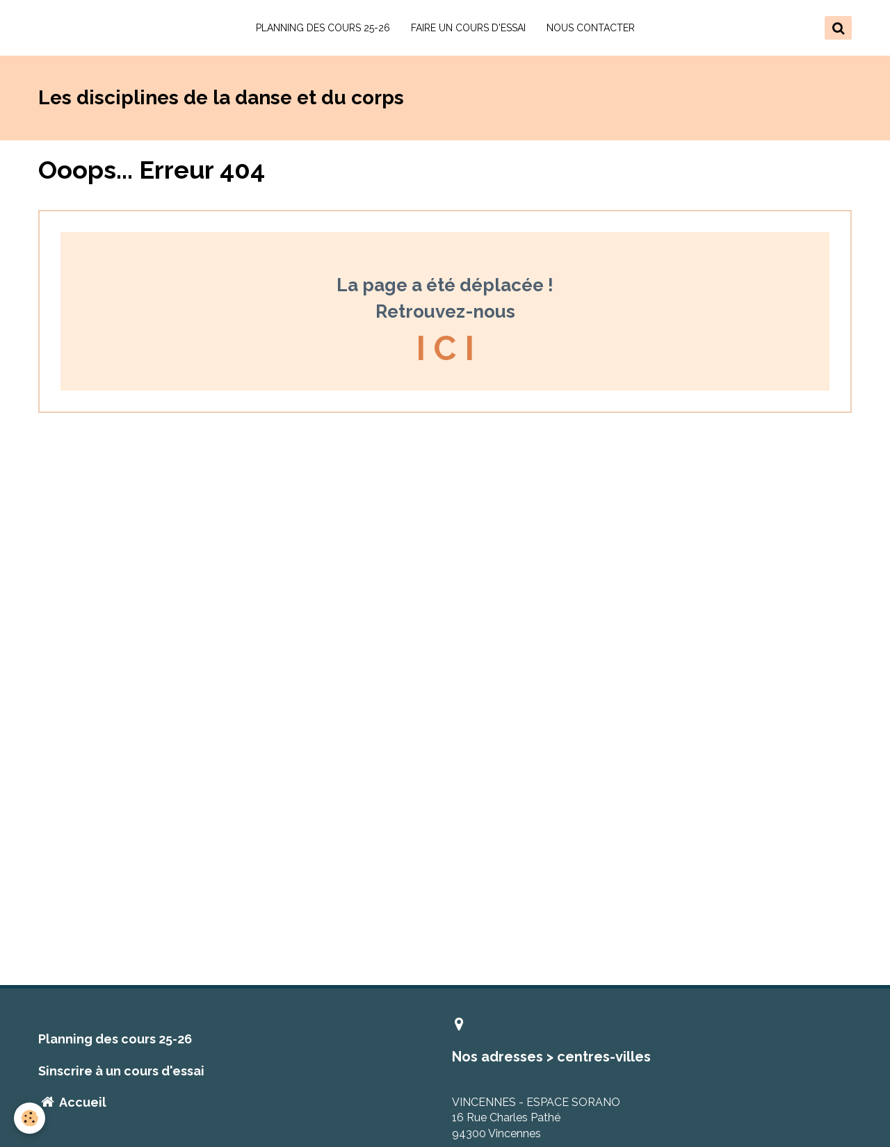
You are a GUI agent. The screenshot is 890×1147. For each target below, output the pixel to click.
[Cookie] (29, 1118)
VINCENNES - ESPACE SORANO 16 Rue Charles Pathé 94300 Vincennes (536, 1118)
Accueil (72, 1102)
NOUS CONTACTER (591, 27)
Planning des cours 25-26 (115, 1039)
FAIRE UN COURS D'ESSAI (468, 27)
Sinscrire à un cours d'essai (121, 1071)
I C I (445, 348)
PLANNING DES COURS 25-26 (323, 27)
